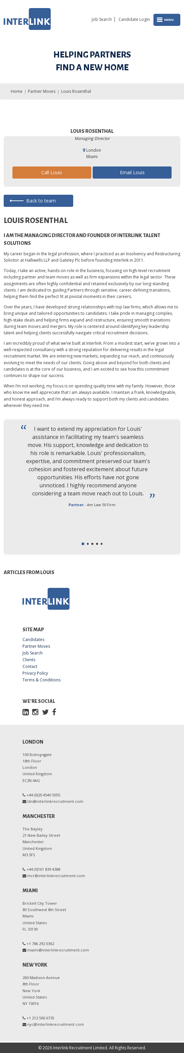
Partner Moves (41, 91)
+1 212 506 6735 (40, 1017)
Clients (28, 660)
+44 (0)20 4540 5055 (43, 794)
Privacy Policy (35, 673)
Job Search (102, 19)
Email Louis (132, 172)
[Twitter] (45, 712)
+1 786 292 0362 (40, 943)
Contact (29, 666)
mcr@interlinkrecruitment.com (56, 875)
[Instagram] (35, 712)
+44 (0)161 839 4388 (43, 869)
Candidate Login (134, 19)
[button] (83, 543)
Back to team (41, 200)
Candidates (33, 639)
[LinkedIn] (25, 712)
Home (16, 91)
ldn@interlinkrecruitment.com (55, 801)
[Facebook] (54, 712)
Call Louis (51, 172)
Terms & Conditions (41, 680)
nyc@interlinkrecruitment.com (55, 1024)
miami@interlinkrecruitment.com (58, 949)
